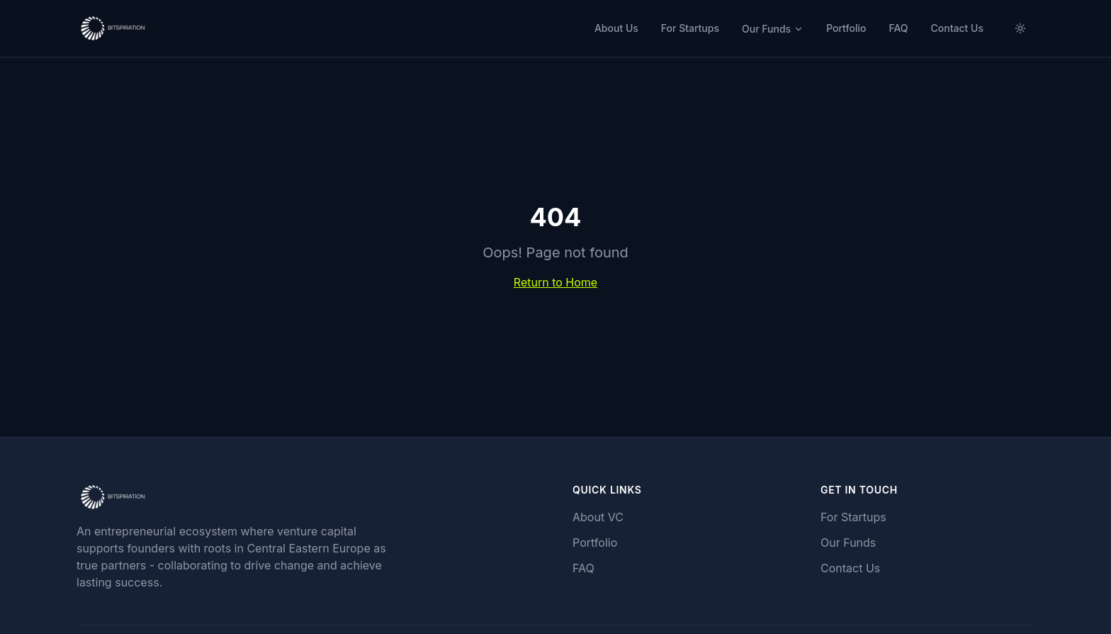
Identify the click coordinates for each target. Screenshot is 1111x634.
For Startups (690, 28)
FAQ (898, 28)
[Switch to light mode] (1020, 28)
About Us (616, 28)
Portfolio (846, 28)
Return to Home (555, 282)
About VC (598, 517)
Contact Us (957, 28)
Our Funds (772, 29)
